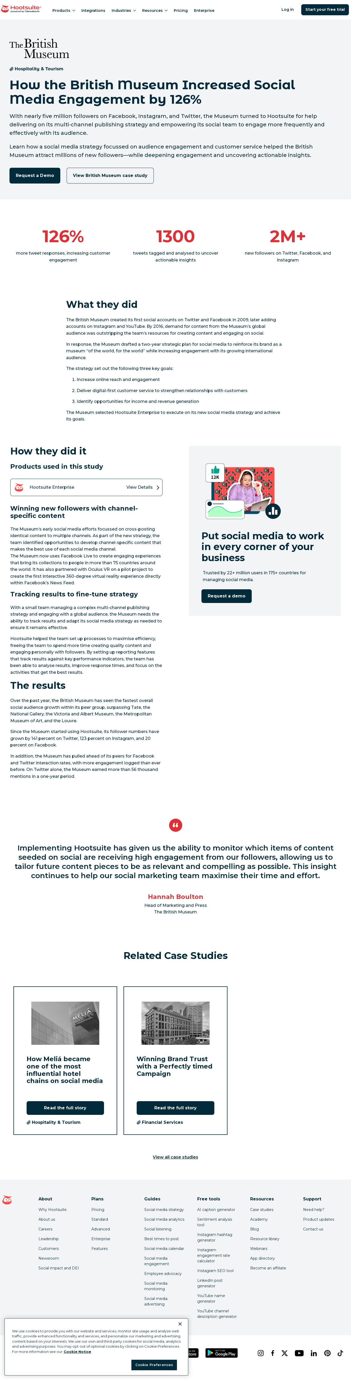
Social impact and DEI (58, 1268)
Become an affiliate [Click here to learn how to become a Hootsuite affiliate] (268, 1268)
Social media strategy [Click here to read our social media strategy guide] (164, 1209)
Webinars (258, 1248)
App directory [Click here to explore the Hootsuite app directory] (262, 1258)
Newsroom (48, 1258)
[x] (284, 1353)
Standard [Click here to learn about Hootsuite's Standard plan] (99, 1219)
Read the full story (65, 1107)
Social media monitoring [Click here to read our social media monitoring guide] (155, 1286)
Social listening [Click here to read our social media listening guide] (157, 1229)
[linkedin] (313, 1353)
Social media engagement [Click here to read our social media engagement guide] (156, 1261)
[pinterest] (326, 1353)
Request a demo (227, 596)
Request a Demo (35, 175)
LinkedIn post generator (210, 1283)
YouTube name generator (211, 1298)
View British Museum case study (110, 175)
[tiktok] (339, 1353)
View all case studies (176, 1157)
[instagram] (260, 1353)
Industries (124, 10)
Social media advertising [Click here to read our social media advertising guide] (155, 1301)
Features (99, 1248)
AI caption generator (216, 1209)
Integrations (93, 10)
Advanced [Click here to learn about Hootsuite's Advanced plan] (100, 1229)
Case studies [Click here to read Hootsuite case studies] (261, 1209)
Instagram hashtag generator (214, 1237)
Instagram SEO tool (215, 1270)
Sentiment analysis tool (214, 1222)
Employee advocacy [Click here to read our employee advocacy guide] (163, 1273)
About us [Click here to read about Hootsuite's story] (46, 1219)
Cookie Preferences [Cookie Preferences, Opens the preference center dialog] (154, 1365)
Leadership (48, 1238)
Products (63, 10)
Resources (154, 10)
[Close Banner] (180, 1324)
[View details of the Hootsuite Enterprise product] (86, 487)
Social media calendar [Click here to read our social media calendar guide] (164, 1248)
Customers (48, 1248)
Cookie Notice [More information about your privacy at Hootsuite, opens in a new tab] (77, 1351)
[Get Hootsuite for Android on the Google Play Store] (221, 1353)
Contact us (313, 1229)
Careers (45, 1229)
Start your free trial (325, 9)
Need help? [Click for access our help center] (313, 1209)
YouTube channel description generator (217, 1314)
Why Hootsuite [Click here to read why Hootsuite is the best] (52, 1209)
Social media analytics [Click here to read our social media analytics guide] (164, 1219)
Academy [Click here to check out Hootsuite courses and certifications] (259, 1219)
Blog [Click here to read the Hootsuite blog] (254, 1229)
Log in (287, 9)
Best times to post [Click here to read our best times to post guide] (161, 1238)
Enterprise (204, 10)
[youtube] (298, 1353)
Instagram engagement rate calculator (213, 1255)
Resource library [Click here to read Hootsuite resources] (264, 1238)
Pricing (181, 10)
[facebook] (272, 1353)
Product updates (318, 1219)
